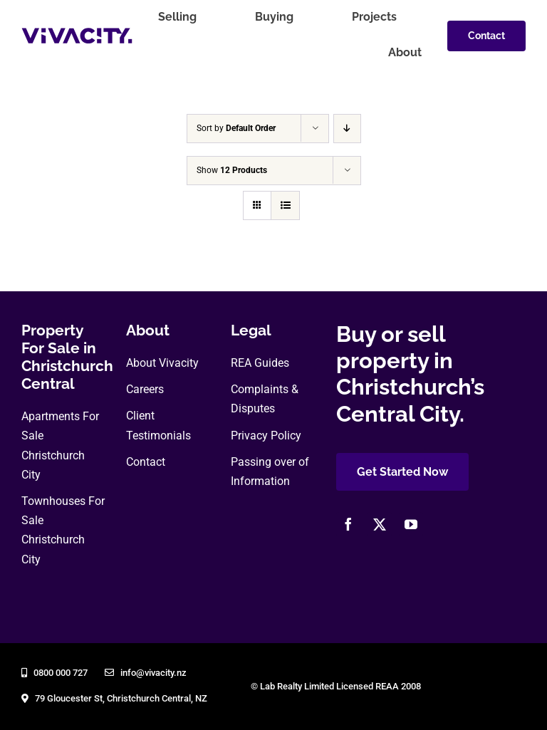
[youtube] (411, 524)
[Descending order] (347, 128)
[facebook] (348, 524)
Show (232, 170)
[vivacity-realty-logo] (76, 33)
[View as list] (285, 205)
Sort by (236, 128)
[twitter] (380, 524)
